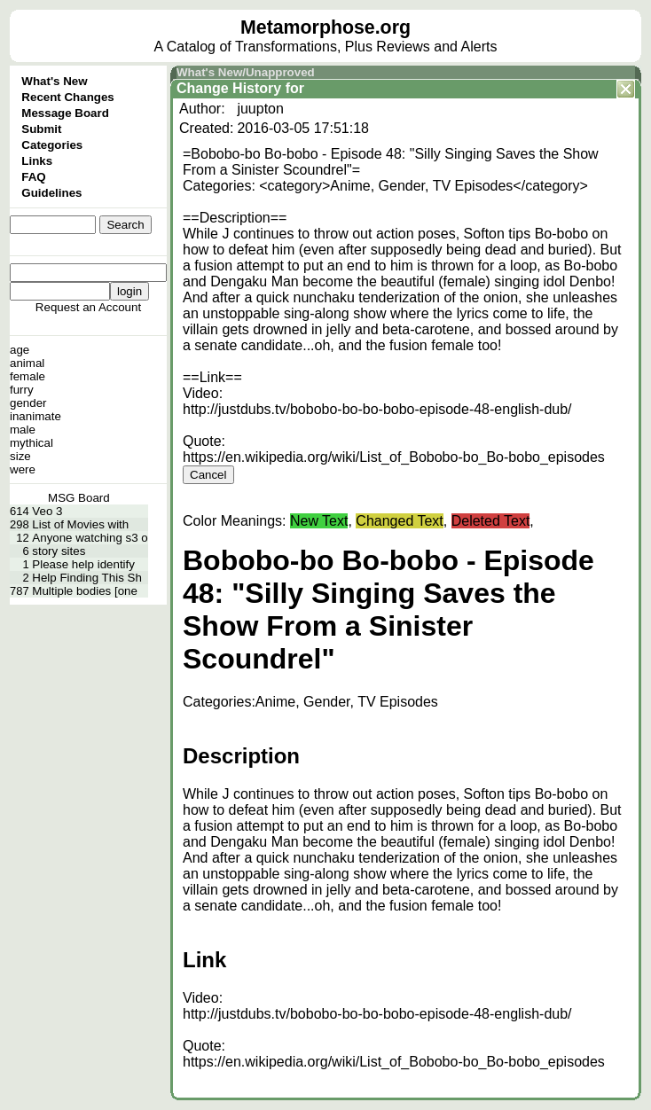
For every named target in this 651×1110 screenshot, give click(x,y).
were (22, 469)
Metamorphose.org (325, 27)
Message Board (65, 113)
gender (28, 403)
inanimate (35, 416)
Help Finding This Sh (86, 577)
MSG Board (79, 497)
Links (36, 161)
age (19, 349)
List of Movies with (80, 524)
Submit (41, 129)
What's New (54, 81)
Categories (51, 145)
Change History (228, 88)
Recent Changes (67, 97)
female (27, 376)
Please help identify (83, 564)
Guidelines (51, 192)
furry (22, 389)
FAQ (33, 177)
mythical (31, 442)
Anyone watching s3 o (89, 537)
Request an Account (88, 307)
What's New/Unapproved (245, 72)
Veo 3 (47, 511)
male (22, 429)
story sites (58, 551)
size (20, 456)
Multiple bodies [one (84, 591)
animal (27, 363)
